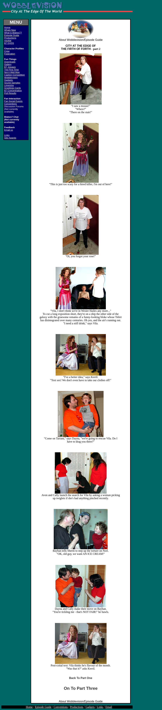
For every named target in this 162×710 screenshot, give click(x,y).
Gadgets (8, 80)
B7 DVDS (9, 43)
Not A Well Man (12, 72)
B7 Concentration (13, 90)
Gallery (7, 64)
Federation (9, 53)
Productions (10, 38)
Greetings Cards (12, 88)
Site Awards (10, 138)
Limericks (9, 85)
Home (29, 706)
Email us (8, 130)
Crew (6, 51)
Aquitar (7, 40)
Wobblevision (11, 77)
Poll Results (10, 93)
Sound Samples (12, 82)
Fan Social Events (13, 101)
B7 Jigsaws (10, 67)
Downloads (9, 62)
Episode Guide (11, 35)
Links (6, 135)
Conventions (10, 104)
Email (108, 706)
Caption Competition (14, 75)
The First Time (11, 69)
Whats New (10, 30)
